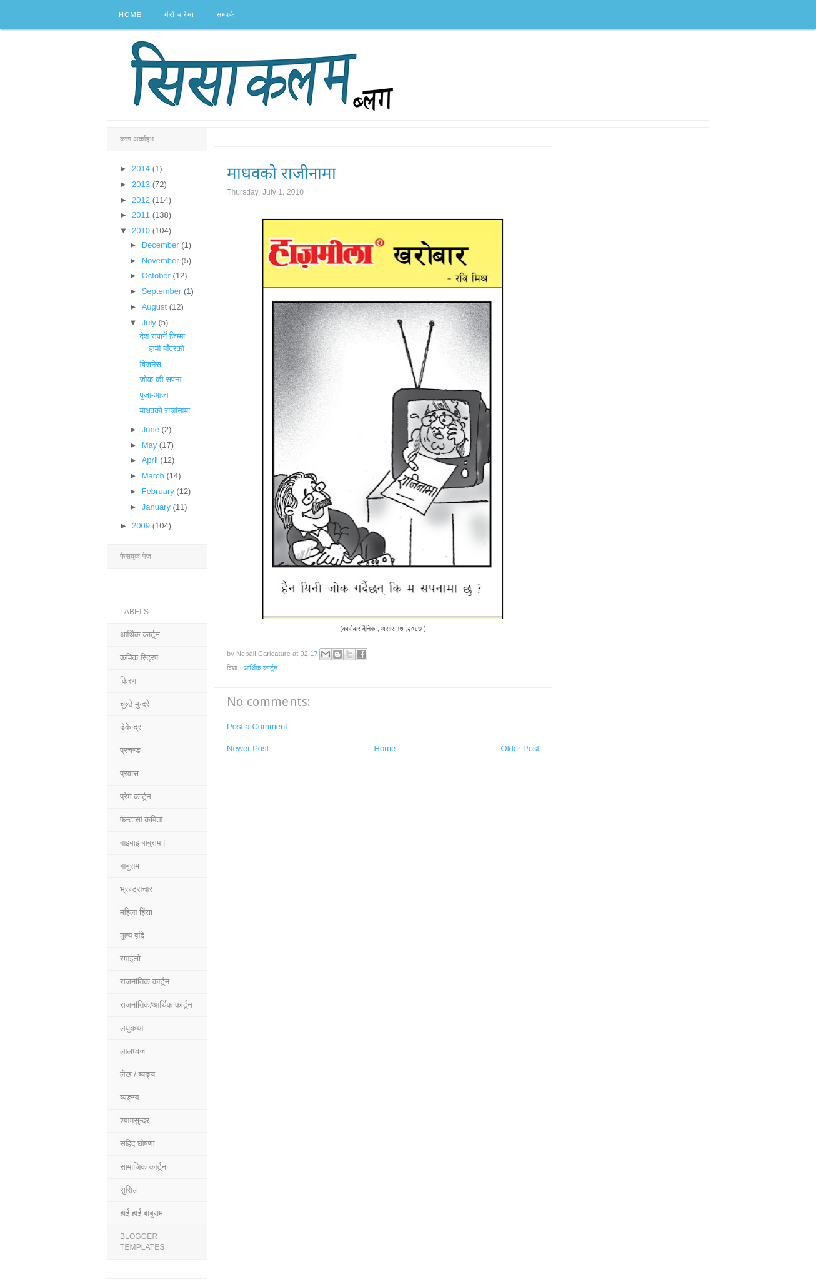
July (150, 322)
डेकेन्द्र (130, 727)
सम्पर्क (226, 14)
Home (130, 14)
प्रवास (129, 773)
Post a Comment (257, 726)
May (150, 445)
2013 (142, 184)
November (162, 260)
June (152, 429)
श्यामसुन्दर (134, 1120)
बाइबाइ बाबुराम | (142, 842)
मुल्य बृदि (132, 935)
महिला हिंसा (136, 912)
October (157, 275)
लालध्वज (132, 1051)
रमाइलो (130, 958)
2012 (142, 200)
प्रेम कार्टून (135, 796)
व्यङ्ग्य (129, 1097)
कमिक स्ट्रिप (139, 657)
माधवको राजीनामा (164, 410)
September (163, 291)
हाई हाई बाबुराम (141, 1213)
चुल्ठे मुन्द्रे (134, 704)
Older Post (520, 748)
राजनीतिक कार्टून (144, 981)
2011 (142, 215)
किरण (128, 680)
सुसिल (129, 1190)
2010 (142, 230)
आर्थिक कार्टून (261, 668)
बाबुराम (129, 866)
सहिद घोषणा (137, 1143)
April (151, 460)
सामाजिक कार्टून (143, 1166)
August (155, 306)
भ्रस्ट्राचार (136, 889)
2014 (142, 168)
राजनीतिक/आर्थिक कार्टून (156, 1004)
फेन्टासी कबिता (141, 819)
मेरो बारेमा (179, 14)
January (157, 507)
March (154, 475)
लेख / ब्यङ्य (137, 1074)
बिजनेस (150, 364)
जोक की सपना (160, 379)
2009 (142, 525)
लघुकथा (131, 1028)
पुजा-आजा (153, 395)
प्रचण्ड (130, 750)
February (159, 491)
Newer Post (248, 748)
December (162, 245)
